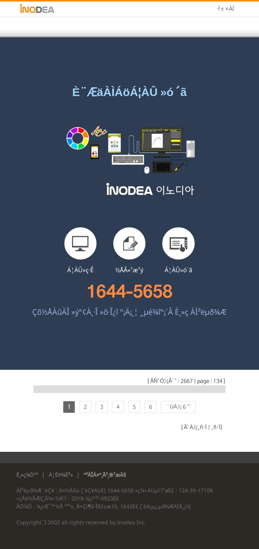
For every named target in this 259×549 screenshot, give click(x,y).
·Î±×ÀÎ (225, 9)
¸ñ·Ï (215, 427)
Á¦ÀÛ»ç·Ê (80, 270)
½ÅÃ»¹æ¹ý (129, 270)
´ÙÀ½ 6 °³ (178, 407)
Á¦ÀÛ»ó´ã (178, 270)
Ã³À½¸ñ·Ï (195, 427)
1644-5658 (129, 291)
